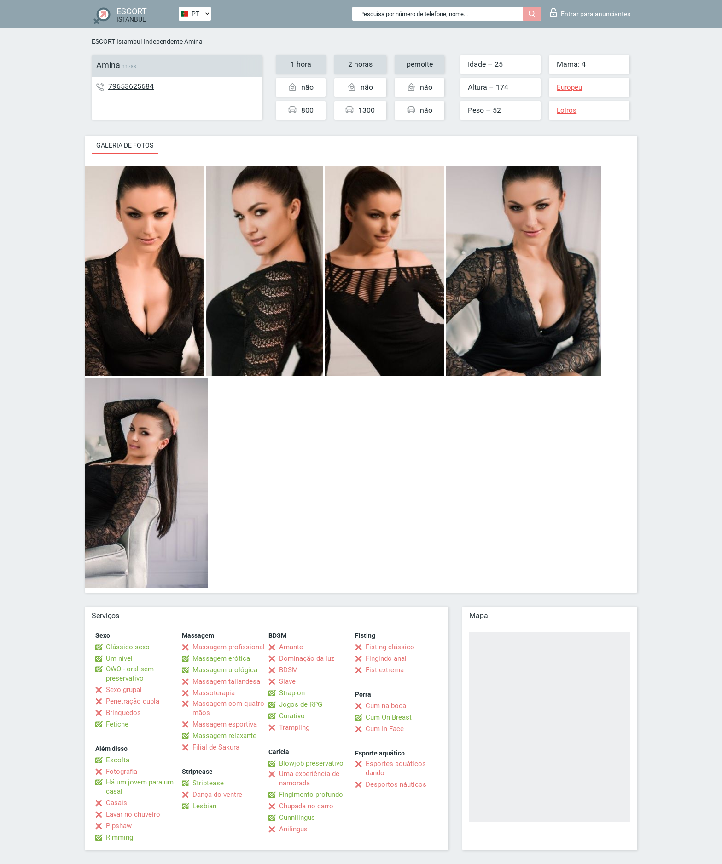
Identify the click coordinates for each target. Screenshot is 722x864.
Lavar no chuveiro (133, 814)
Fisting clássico (390, 647)
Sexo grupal (124, 690)
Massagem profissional (228, 647)
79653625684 (131, 86)
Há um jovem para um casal (140, 786)
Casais (116, 803)
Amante (291, 647)
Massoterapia (213, 693)
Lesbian (204, 806)
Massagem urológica (224, 670)
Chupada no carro (306, 806)
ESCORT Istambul (117, 41)
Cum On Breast (389, 717)
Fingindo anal (386, 658)
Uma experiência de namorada (309, 778)
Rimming (119, 837)
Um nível (119, 658)
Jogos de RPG (300, 704)
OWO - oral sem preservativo (130, 673)
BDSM (288, 670)
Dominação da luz (306, 658)
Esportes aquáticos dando (396, 768)
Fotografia (121, 771)
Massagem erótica (221, 658)
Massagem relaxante (224, 736)
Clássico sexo (128, 647)
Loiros (566, 110)
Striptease (208, 783)
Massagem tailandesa (226, 681)
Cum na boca (386, 706)
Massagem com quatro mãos (228, 708)
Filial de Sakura (215, 747)
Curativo (292, 716)
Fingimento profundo (311, 794)
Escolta (117, 760)
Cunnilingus (297, 817)
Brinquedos (123, 713)
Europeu (569, 87)
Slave (287, 681)
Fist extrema (385, 670)
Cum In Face (385, 729)
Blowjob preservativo (311, 763)
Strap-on (292, 693)
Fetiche (117, 724)
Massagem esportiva (224, 724)
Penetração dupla (132, 701)
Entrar (590, 12)
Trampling (294, 727)
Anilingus (293, 829)
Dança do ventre (217, 794)
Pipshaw (119, 826)
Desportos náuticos (396, 784)
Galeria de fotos (124, 145)
